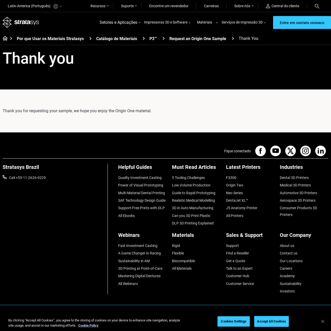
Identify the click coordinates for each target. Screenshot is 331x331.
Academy (287, 276)
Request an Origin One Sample (197, 38)
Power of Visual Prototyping (140, 185)
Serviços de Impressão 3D (242, 22)
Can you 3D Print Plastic (191, 216)
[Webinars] (142, 237)
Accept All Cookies (271, 321)
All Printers (234, 216)
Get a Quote (235, 261)
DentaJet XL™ (237, 200)
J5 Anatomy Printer (241, 208)
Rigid (176, 246)
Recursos (98, 6)
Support (232, 246)
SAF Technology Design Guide (142, 200)
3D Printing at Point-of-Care (140, 268)
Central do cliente (282, 6)
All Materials (182, 268)
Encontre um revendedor (169, 6)
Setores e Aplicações (118, 22)
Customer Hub (237, 276)
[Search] (317, 6)
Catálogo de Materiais (116, 38)
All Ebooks (126, 216)
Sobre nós (242, 6)
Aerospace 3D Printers (297, 200)
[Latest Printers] (250, 169)
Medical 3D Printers (295, 185)
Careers (286, 268)
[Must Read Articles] (196, 169)
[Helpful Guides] (142, 169)
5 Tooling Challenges (188, 178)
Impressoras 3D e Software (165, 22)
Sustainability (291, 284)
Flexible (178, 253)
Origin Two (234, 185)
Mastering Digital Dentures (139, 276)
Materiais (204, 22)
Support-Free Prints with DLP (141, 208)
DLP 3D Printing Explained (193, 223)
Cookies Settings (233, 321)
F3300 (231, 178)
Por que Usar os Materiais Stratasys (50, 38)
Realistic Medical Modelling (193, 200)
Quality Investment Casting (140, 178)
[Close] (322, 321)
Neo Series (234, 193)
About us (287, 246)
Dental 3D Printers (294, 178)
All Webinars (128, 284)
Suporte (127, 6)
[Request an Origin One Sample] (233, 38)
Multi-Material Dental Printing (141, 193)
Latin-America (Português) (35, 6)
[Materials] (196, 237)
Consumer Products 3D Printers (298, 211)
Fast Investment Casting (137, 246)
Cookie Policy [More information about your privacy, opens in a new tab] (88, 325)
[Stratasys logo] (21, 22)
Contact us (288, 253)
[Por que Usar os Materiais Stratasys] (90, 38)
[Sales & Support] (250, 237)
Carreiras (211, 6)
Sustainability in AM (134, 261)
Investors (287, 291)
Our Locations (291, 261)
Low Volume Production (191, 185)
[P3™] (163, 38)
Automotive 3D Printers (298, 193)
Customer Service (240, 284)
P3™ (153, 38)
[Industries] (304, 169)
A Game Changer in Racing (139, 253)
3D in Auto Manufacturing (192, 208)
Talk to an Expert (239, 268)
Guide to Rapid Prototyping (193, 193)
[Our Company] (304, 237)
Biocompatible (183, 261)
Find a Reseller (237, 253)
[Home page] (3, 38)
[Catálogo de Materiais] (143, 38)
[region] (165, 322)
